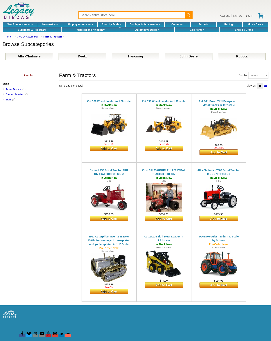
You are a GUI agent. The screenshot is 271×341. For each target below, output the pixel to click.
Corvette (178, 24)
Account (225, 15)
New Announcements (20, 24)
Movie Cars (255, 24)
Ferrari (203, 24)
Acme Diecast (14, 89)
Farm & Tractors (52, 36)
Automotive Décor (147, 29)
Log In (249, 15)
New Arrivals (50, 24)
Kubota (242, 56)
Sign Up (237, 15)
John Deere (189, 56)
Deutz (82, 56)
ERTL (8, 99)
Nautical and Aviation (90, 29)
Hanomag (135, 56)
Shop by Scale (111, 24)
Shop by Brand (244, 29)
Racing (229, 24)
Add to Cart (109, 148)
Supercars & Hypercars (32, 29)
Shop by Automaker (80, 24)
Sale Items (197, 29)
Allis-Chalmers (29, 56)
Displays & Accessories (145, 24)
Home (8, 36)
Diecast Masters (15, 94)
